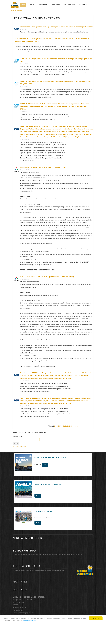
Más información (28, 620)
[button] (32, 5)
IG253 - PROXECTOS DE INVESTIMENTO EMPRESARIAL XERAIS (43, 167)
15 (75, 426)
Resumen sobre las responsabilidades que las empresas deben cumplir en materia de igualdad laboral (56, 27)
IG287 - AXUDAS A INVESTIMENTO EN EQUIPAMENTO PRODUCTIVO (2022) (47, 277)
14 (73, 426)
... (77, 426)
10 (65, 426)
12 (69, 426)
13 (71, 426)
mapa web (20, 581)
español (13, 10)
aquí (65, 554)
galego (19, 10)
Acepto (96, 618)
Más (44, 465)
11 (67, 426)
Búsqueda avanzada (19, 446)
